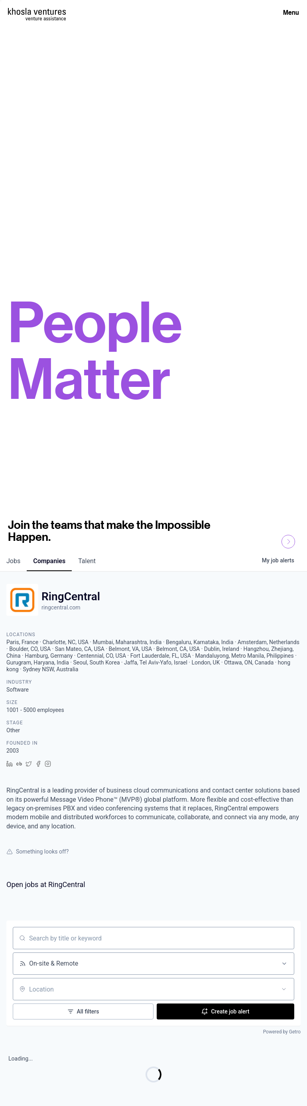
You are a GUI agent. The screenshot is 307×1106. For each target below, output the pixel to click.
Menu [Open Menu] (291, 12)
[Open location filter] (284, 989)
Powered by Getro (282, 1032)
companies (49, 561)
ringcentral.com (61, 607)
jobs (13, 561)
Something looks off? (37, 851)
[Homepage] (37, 11)
